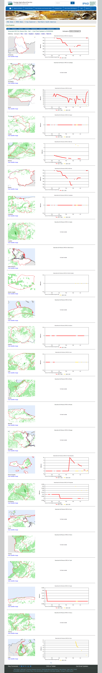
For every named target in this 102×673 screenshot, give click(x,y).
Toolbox (8, 28)
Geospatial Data (58, 8)
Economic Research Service (34, 669)
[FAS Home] (16, 3)
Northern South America (47, 22)
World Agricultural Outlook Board (50, 669)
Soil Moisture (27, 28)
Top (51, 662)
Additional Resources (50, 28)
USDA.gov (23, 669)
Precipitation (14, 28)
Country (57, 28)
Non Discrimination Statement (41, 671)
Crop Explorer (30, 22)
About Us (88, 8)
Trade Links (70, 669)
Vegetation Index (34, 28)
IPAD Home (19, 22)
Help (81, 8)
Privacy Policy (29, 671)
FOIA (75, 669)
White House (69, 671)
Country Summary (29, 8)
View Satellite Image (13, 56)
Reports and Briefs (18, 8)
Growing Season (42, 28)
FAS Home (10, 22)
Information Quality (54, 671)
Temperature (20, 28)
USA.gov (63, 671)
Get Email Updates (82, 666)
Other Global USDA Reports (71, 8)
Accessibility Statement (19, 671)
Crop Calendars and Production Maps (43, 8)
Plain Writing (62, 669)
